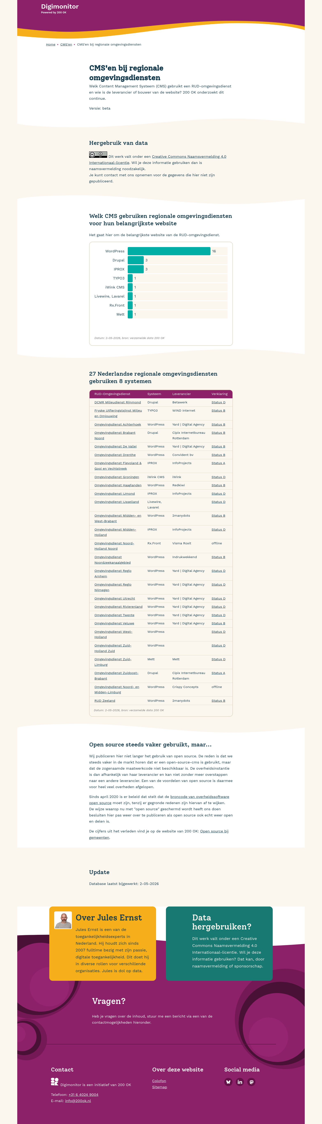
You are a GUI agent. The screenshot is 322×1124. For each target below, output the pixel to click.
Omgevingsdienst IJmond (114, 494)
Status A (218, 463)
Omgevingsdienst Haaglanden (117, 485)
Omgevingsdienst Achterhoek (117, 424)
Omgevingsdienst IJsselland (116, 502)
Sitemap (159, 1087)
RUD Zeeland (104, 701)
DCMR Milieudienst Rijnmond (117, 402)
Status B (218, 410)
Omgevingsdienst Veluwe (114, 623)
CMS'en (66, 44)
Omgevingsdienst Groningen (116, 477)
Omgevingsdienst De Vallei (115, 446)
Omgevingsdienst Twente (114, 615)
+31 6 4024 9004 (83, 1094)
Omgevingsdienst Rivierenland (118, 607)
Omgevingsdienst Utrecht (114, 598)
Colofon (159, 1081)
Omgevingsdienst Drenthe (115, 455)
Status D (218, 402)
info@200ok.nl (78, 1101)
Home (50, 44)
